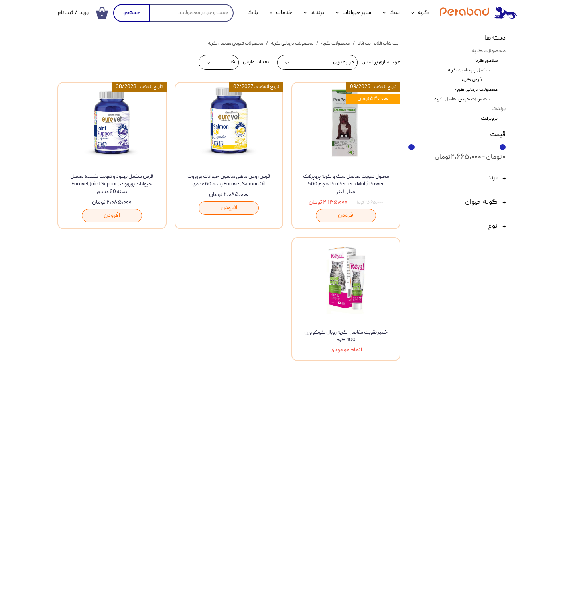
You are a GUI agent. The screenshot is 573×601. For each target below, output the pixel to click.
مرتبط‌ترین (343, 62)
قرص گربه (471, 80)
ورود (84, 13)
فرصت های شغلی (271, 506)
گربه (423, 13)
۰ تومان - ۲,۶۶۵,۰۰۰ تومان (470, 157)
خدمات (284, 13)
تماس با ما (280, 452)
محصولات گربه (489, 51)
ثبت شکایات (277, 488)
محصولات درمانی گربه (476, 89)
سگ (394, 13)
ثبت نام (65, 13)
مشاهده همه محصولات (294, 408)
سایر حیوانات (356, 13)
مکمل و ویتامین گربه (469, 70)
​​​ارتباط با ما (146, 408)
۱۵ (232, 62)
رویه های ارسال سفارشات (172, 468)
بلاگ (252, 13)
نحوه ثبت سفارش (181, 450)
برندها (317, 13)
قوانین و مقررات (183, 486)
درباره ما (283, 470)
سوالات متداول (184, 504)
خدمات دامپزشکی (100, 467)
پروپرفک (489, 118)
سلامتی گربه (486, 60)
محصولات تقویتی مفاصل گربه (462, 99)
